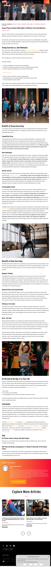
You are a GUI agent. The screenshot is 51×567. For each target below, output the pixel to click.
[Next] (29, 533)
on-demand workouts (36, 427)
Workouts (9, 24)
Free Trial (39, 1)
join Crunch (39, 426)
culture (24, 422)
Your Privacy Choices (10, 561)
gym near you (15, 426)
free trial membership (29, 426)
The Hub (4, 24)
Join (48, 1)
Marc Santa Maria (15, 466)
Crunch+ (11, 429)
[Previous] (23, 533)
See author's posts (18, 481)
